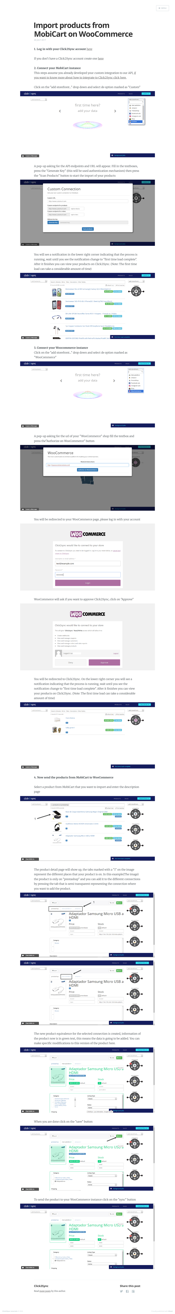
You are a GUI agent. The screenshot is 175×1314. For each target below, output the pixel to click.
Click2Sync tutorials (9, 1311)
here (89, 49)
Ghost (170, 1311)
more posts (45, 1291)
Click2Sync (41, 1286)
